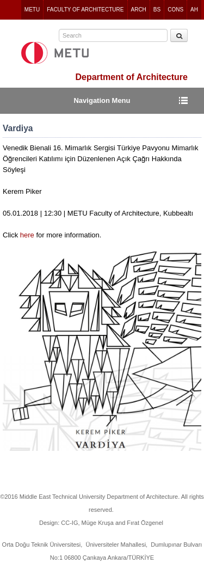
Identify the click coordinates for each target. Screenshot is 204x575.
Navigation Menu (101, 100)
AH (194, 10)
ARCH (138, 10)
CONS (175, 10)
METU (32, 10)
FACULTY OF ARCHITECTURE (85, 10)
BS (156, 10)
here (28, 235)
